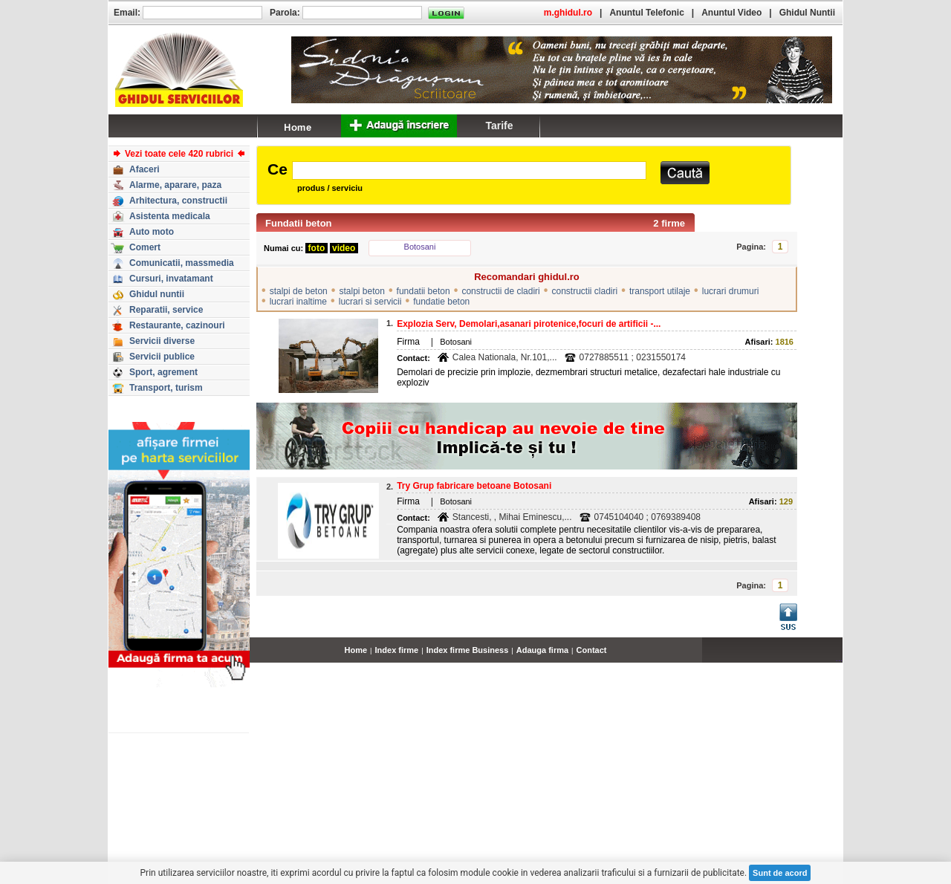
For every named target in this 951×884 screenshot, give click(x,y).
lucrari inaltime (298, 301)
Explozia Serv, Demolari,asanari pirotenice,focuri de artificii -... (528, 324)
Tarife (499, 125)
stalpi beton (361, 291)
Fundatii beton (298, 223)
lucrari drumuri (730, 291)
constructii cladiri (585, 291)
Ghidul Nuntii (807, 12)
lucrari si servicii (370, 301)
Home (356, 650)
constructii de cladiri (500, 291)
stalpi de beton (299, 291)
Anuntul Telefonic (646, 12)
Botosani (420, 246)
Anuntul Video (731, 12)
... (839, 658)
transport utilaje (659, 291)
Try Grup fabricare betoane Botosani (474, 486)
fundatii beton (423, 291)
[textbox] (469, 170)
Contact (592, 650)
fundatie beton (441, 301)
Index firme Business (467, 650)
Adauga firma (542, 650)
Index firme (397, 650)
